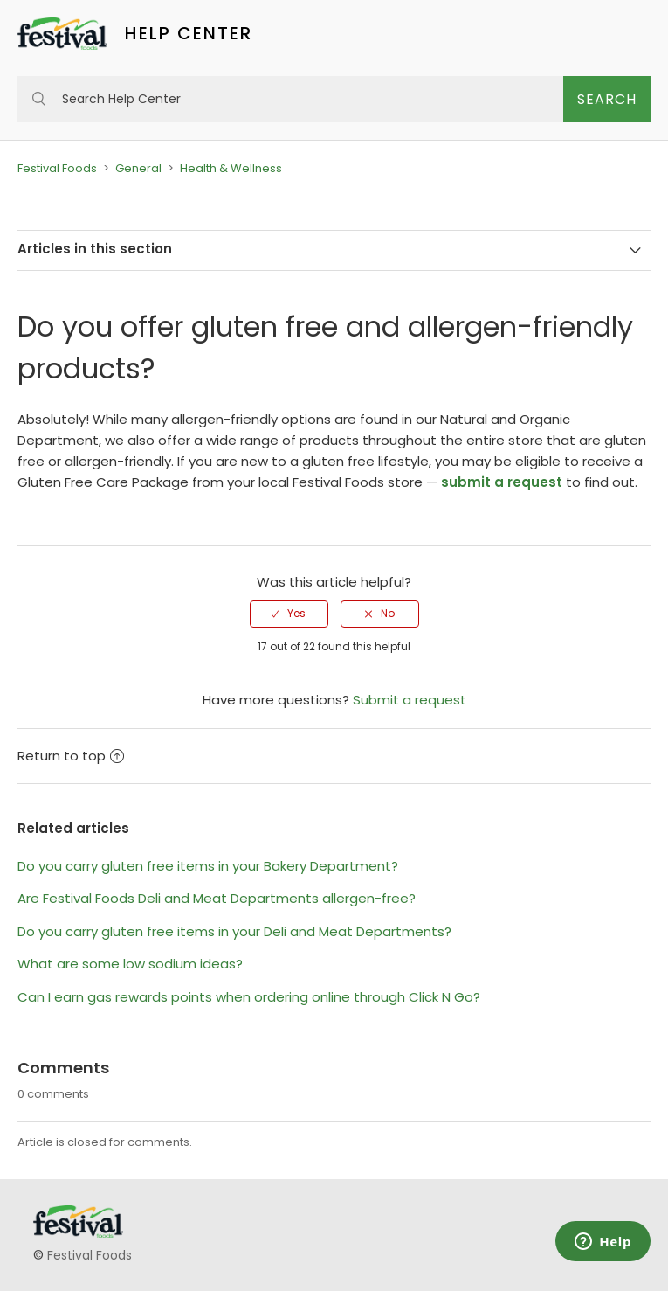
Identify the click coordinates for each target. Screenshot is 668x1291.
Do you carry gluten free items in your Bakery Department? (207, 866)
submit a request (501, 482)
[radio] (289, 613)
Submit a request (409, 700)
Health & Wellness (231, 168)
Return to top (70, 755)
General (138, 168)
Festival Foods (57, 168)
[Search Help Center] (290, 99)
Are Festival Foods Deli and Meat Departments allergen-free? (216, 898)
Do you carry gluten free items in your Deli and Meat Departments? (234, 931)
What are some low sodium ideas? (130, 963)
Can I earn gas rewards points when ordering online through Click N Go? (248, 997)
